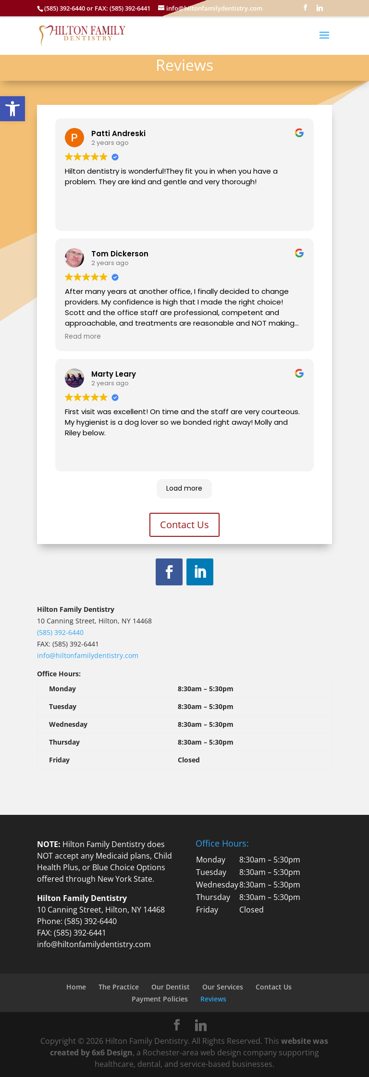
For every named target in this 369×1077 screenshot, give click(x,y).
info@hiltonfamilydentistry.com (87, 655)
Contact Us (184, 524)
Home (76, 986)
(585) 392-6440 (60, 632)
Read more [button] (83, 336)
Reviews (213, 998)
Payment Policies (160, 998)
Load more (184, 488)
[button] (12, 108)
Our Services (222, 986)
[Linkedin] (319, 10)
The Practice (118, 986)
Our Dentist (170, 986)
